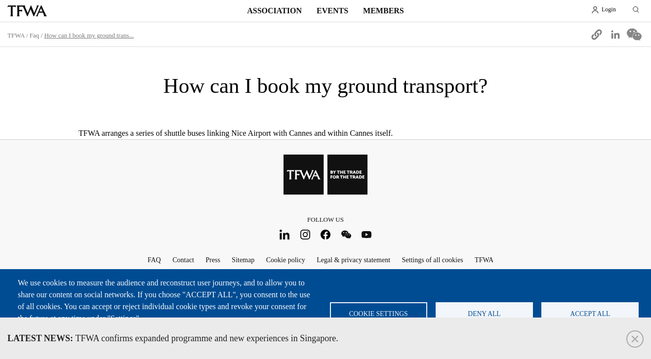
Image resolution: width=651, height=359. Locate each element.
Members (383, 10)
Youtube (367, 234)
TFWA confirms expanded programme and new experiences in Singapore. (172, 338)
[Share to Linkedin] (615, 34)
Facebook (326, 234)
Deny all (484, 314)
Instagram (305, 234)
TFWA (27, 10)
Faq (35, 35)
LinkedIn (285, 234)
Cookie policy (285, 260)
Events (332, 10)
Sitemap (243, 260)
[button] (596, 34)
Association (274, 10)
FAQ (154, 260)
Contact (183, 260)
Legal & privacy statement (353, 260)
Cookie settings (378, 314)
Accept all (590, 314)
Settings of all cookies (432, 260)
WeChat (346, 234)
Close (635, 339)
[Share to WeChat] (634, 34)
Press (212, 260)
